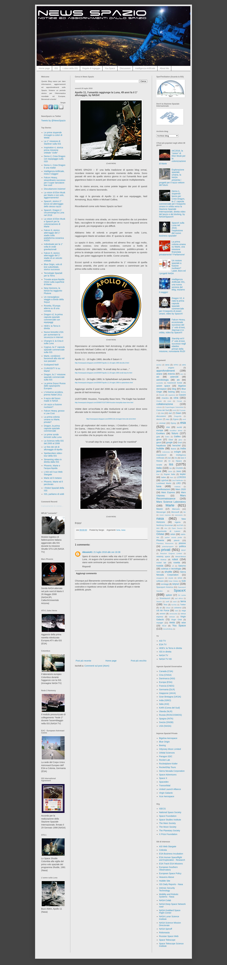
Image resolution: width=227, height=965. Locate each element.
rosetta (176, 562)
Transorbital (164, 785)
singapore (160, 578)
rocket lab (161, 563)
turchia (174, 605)
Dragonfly (177, 416)
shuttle (168, 571)
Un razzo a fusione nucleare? (53, 405)
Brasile (162, 395)
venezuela (173, 614)
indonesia (166, 452)
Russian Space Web (169, 936)
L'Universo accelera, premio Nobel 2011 (53, 393)
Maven (159, 509)
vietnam (172, 617)
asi (157, 377)
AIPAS (176, 365)
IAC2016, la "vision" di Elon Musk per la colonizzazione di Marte (172, 157)
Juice (170, 471)
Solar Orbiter (173, 581)
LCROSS (181, 477)
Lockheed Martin (163, 483)
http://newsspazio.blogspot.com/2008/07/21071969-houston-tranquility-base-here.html (104, 402)
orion (172, 534)
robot (175, 559)
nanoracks (179, 515)
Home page (44, 68)
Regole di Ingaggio (91, 68)
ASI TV (162, 641)
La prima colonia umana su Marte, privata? (52, 419)
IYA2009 (179, 468)
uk (161, 608)
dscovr (159, 419)
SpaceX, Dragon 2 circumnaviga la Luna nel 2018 (54, 213)
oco (157, 528)
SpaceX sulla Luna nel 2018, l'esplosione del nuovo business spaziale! (171, 229)
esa (183, 423)
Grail (180, 443)
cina (176, 397)
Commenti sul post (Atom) (96, 666)
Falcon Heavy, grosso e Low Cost (54, 412)
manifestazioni (163, 489)
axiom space (163, 386)
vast (176, 611)
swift (167, 601)
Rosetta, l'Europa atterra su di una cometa (52, 308)
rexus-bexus (180, 556)
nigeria (178, 522)
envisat (162, 423)
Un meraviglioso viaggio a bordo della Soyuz (54, 299)
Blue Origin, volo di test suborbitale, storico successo (53, 267)
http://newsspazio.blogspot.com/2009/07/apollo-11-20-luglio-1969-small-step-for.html (103, 373)
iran (169, 458)
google (169, 442)
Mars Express (168, 492)
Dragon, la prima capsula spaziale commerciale (52, 428)
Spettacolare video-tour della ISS (53, 454)
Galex (167, 437)
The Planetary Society (169, 830)
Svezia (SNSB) (166, 722)
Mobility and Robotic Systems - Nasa (168, 895)
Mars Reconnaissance (171, 497)
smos (180, 578)
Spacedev (164, 782)
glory (180, 440)
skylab (170, 578)
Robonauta (164, 932)
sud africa (179, 598)
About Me (164, 68)
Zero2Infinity (168, 629)
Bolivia (183, 392)
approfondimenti (165, 370)
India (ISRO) (165, 700)
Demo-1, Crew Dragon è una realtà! (54, 166)
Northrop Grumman (164, 525)
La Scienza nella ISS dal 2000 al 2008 (54, 442)
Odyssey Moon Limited (170, 749)
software (160, 581)
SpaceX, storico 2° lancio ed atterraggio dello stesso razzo (53, 204)
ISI (169, 461)
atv (178, 380)
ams (184, 365)
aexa (167, 365)
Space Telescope (167, 940)
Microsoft (175, 512)
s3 (173, 566)
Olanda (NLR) (165, 711)
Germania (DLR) (167, 689)
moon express (165, 515)
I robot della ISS (70, 68)
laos (171, 477)
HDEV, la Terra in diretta (170, 648)
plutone (182, 543)
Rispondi (86, 566)
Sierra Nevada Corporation (172, 771)
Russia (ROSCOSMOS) (170, 715)
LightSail (164, 480)
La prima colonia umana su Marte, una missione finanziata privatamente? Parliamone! (172, 248)
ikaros (173, 449)
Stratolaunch (164, 598)
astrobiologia (162, 380)
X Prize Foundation (168, 834)
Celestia (163, 850)
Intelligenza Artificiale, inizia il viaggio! (54, 172)
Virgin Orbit (176, 620)
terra (183, 601)
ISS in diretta (165, 651)
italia (159, 467)
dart (170, 413)
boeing (171, 392)
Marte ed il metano (53, 478)
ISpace (179, 461)
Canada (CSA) (166, 671)
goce (158, 442)
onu (165, 528)
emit (184, 419)
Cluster (159, 401)
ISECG (162, 808)
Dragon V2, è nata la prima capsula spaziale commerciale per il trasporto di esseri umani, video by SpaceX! (171, 306)
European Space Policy (170, 873)
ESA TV (163, 644)
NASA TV (163, 655)
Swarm (159, 601)
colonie (159, 407)
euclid (179, 427)
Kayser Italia (169, 474)
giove (158, 439)
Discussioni (125, 68)
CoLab (179, 401)
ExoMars (160, 433)
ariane (159, 374)
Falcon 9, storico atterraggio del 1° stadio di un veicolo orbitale (53, 257)
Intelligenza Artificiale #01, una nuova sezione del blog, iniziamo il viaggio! (172, 285)
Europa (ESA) (165, 682)
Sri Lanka (182, 595)
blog (174, 389)
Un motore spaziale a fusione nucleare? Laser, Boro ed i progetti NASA (172, 267)
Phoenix (160, 540)
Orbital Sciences (167, 753)
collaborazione (164, 404)
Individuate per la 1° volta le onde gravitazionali (53, 247)
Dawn (178, 413)
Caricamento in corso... (52, 506)
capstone (171, 395)
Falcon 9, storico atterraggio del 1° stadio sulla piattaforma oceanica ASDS (54, 235)
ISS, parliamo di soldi (54, 494)
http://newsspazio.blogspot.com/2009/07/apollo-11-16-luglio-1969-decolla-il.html (102, 363)
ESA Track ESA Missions (171, 863)
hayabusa (161, 445)
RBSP (183, 550)
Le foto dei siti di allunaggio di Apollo (53, 448)
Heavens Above (166, 877)
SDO (158, 572)
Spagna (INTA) (166, 718)
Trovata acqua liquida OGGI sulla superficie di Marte (54, 282)
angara (171, 368)
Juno (178, 471)
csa (162, 413)
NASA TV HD (165, 659)
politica (182, 546)
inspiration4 (161, 455)
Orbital (160, 534)
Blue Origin (164, 741)
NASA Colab (165, 900)
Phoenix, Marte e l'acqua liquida (52, 466)
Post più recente (83, 660)
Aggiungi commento (86, 573)
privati (165, 550)
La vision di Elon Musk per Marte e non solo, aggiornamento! (54, 195)
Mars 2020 (181, 489)
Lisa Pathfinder (177, 480)
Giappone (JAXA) (167, 693)
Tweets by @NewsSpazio (53, 120)
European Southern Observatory (168, 868)
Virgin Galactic (166, 793)
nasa (123, 530)
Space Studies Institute (170, 819)
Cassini (182, 395)
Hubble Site (164, 881)
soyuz (175, 583)
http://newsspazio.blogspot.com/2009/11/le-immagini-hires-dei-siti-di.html (111, 419)
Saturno (182, 566)
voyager (159, 623)
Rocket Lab (164, 760)
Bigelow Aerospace (168, 738)
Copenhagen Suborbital (174, 407)
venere (162, 614)
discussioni (161, 416)
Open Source (177, 528)
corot (174, 410)
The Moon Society (167, 827)
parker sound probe (173, 537)
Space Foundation (168, 816)
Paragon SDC (165, 756)
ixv (170, 468)
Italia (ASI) (164, 704)
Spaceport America (164, 587)
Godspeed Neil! (51, 364)
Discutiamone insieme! (55, 189)
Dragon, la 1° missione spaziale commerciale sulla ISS (55, 377)
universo (178, 608)
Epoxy (173, 423)
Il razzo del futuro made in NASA (52, 399)
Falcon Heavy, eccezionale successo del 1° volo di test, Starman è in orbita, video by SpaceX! (172, 326)
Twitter (183, 605)
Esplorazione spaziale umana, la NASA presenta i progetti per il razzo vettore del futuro (172, 177)
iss (171, 464)
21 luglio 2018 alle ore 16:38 (106, 552)
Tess (165, 605)
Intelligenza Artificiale (145, 68)
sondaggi (165, 584)
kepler (183, 474)
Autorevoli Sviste (174, 383)
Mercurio (176, 509)
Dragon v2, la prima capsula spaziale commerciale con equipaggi (53, 318)
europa (159, 430)
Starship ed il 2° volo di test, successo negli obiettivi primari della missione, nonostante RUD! (172, 345)
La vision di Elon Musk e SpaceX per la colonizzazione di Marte (54, 223)
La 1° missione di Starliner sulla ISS (52, 142)
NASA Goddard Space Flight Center (169, 911)
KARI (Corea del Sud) (169, 707)
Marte (170, 505)
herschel (176, 445)
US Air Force (162, 610)
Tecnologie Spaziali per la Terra (53, 274)
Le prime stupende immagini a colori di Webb (53, 135)
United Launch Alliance (170, 789)
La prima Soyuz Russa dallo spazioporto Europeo (55, 386)
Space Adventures (168, 774)
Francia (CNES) (166, 686)
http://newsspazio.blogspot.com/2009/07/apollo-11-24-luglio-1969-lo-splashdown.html (104, 382)
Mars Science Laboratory (171, 501)
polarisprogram (168, 546)
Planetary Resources (164, 543)
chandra (165, 398)
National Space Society (170, 812)
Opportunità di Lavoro (168, 531)
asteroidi (174, 377)
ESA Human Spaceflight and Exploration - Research (172, 858)
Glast (170, 440)
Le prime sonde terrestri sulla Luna (53, 435)
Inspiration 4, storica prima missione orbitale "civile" (53, 150)
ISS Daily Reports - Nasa (171, 884)
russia (159, 565)
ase (181, 374)
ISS (56, 68)
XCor (164, 626)
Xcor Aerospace (166, 796)
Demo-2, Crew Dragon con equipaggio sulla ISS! (54, 159)
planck (176, 540)
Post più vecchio (138, 660)
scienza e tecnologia (171, 568)
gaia (158, 437)
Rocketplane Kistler (168, 763)
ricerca (163, 560)
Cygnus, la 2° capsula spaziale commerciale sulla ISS (54, 349)
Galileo (177, 436)
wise (184, 622)
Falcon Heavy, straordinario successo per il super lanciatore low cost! (54, 181)
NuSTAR (180, 525)
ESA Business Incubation (171, 853)
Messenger (161, 512)
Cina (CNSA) (165, 675)
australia (159, 383)
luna (118, 530)
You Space (110, 68)
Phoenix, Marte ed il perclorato (53, 482)
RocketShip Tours (167, 767)
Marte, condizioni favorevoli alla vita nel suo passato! (54, 358)
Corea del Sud (162, 410)
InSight (177, 452)
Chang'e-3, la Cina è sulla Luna (53, 342)
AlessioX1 (87, 552)
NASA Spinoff (165, 929)
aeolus (158, 365)
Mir (184, 512)
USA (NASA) (165, 726)
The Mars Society (167, 823)
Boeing (162, 745)
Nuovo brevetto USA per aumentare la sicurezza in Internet (53, 334)
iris (175, 458)
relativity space (163, 556)
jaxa (158, 471)
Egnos (176, 419)
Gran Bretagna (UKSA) (170, 696)
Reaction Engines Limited (171, 553)
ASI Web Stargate (167, 846)
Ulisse (168, 608)
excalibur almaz (176, 430)
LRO (178, 483)
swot (175, 601)
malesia (177, 486)
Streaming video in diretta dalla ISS (53, 460)
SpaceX (180, 590)
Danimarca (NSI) (167, 678)
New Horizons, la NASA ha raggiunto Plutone (53, 291)
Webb (172, 622)
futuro (175, 433)
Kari (157, 474)
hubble (160, 448)
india (183, 448)
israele (159, 465)
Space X (163, 778)
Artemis (171, 374)
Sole (184, 581)
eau (167, 419)
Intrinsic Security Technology (167, 889)
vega (184, 611)
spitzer (169, 595)
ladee (163, 477)
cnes (169, 401)
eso (168, 427)
